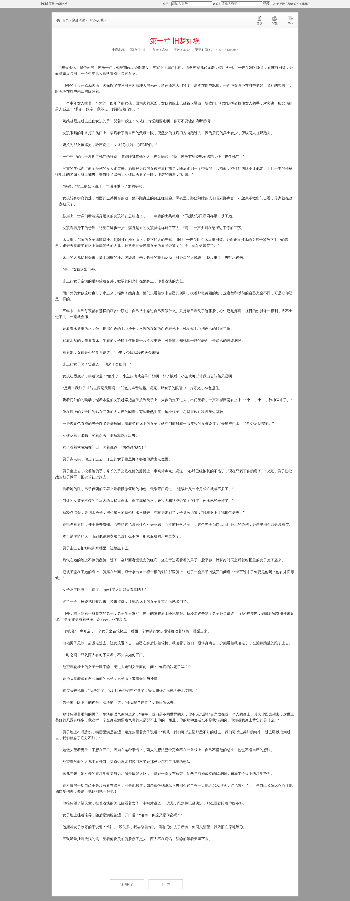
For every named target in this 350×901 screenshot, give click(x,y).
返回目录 (126, 884)
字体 (290, 23)
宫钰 (165, 50)
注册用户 (304, 3)
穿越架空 (78, 20)
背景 (275, 23)
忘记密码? (292, 3)
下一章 (165, 884)
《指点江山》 (97, 20)
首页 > (66, 20)
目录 (259, 23)
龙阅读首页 (47, 3)
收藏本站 (61, 3)
